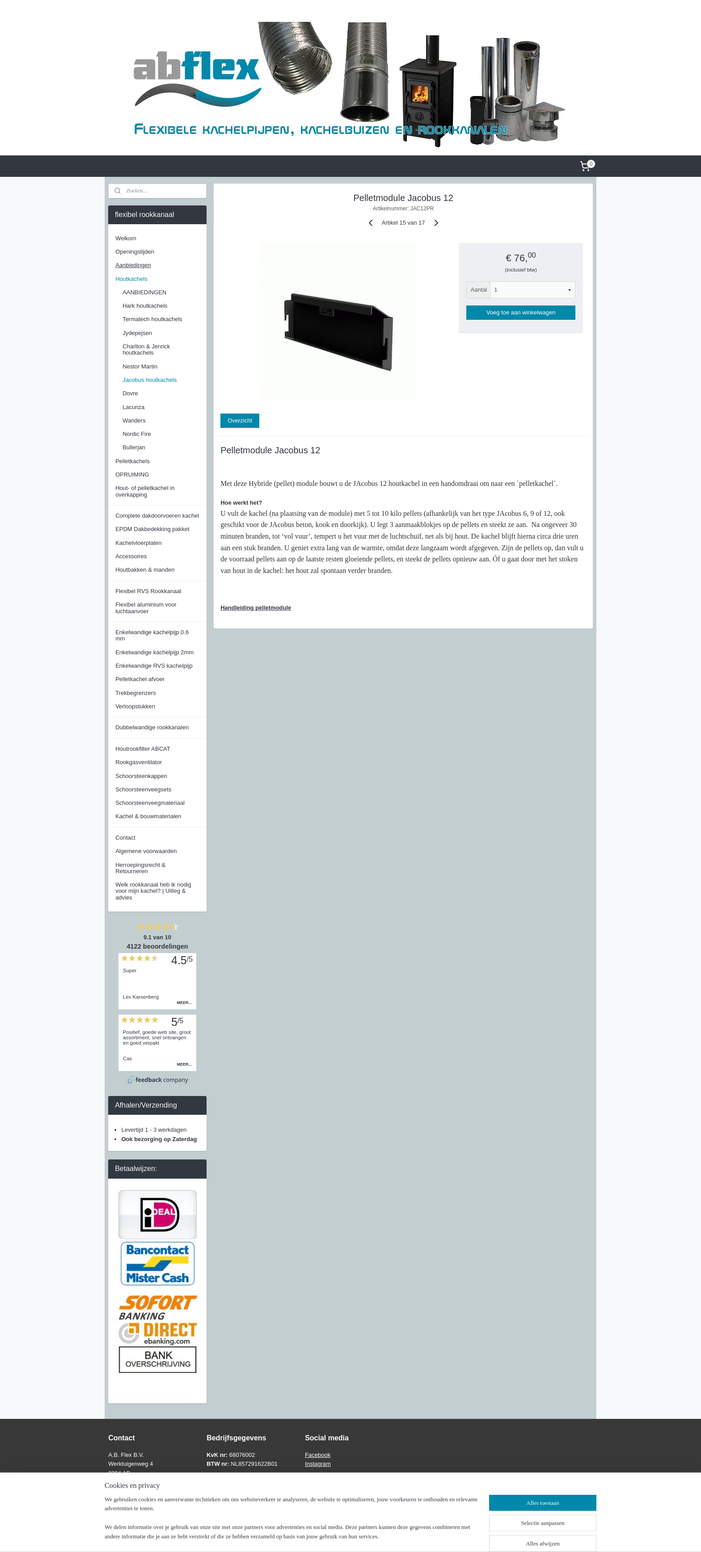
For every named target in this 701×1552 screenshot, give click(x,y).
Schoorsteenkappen (141, 776)
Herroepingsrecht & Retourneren (140, 868)
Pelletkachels (132, 461)
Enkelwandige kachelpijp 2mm (154, 652)
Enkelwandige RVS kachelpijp (153, 665)
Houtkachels (131, 279)
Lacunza (133, 407)
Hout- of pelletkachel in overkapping (144, 491)
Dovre (130, 393)
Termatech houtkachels (152, 319)
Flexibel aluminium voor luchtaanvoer (146, 607)
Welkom (125, 238)
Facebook (317, 1455)
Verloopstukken (135, 706)
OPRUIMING (132, 474)
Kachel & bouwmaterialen (148, 816)
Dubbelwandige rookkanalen (152, 727)
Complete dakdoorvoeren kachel (157, 515)
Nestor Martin (139, 366)
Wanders (134, 420)
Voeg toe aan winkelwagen (520, 312)
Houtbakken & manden (144, 569)
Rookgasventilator (138, 762)
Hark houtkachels (144, 305)
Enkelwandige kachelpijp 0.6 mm (152, 635)
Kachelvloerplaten (138, 543)
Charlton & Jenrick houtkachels (146, 349)
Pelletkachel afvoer (140, 679)
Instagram (318, 1463)
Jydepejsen (137, 333)
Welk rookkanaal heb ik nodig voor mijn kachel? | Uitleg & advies (153, 891)
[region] (291, 1523)
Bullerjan (133, 447)
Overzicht (240, 420)
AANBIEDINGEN (144, 292)
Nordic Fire (136, 434)
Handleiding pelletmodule (255, 607)
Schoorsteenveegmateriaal (150, 802)
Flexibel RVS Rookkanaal (148, 591)
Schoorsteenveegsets (143, 789)
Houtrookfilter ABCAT (142, 748)
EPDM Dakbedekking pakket (152, 529)
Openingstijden (134, 251)
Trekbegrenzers (135, 693)
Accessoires (131, 556)
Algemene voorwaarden (146, 851)
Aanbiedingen (133, 265)
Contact (125, 837)
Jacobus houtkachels (149, 379)
